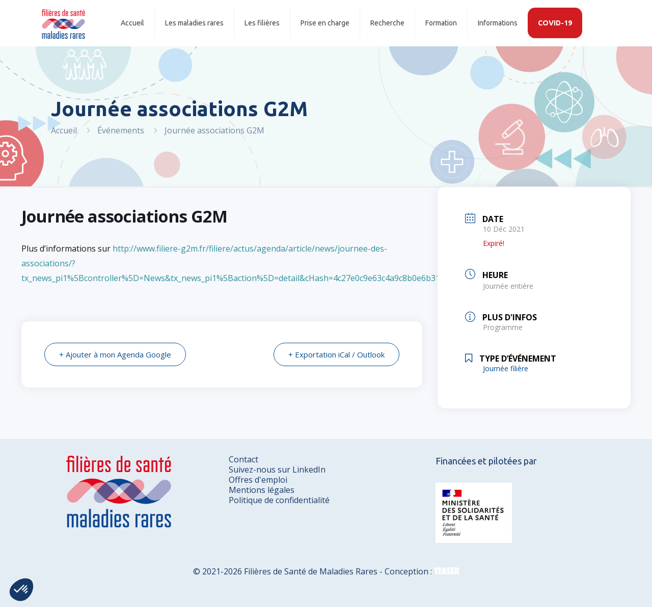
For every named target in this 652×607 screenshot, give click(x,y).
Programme (503, 327)
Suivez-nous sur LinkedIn (277, 469)
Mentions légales (261, 489)
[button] (21, 589)
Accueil (64, 130)
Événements (120, 130)
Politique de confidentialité (279, 500)
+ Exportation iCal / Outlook (336, 354)
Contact (243, 459)
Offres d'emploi (258, 479)
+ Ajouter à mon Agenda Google (115, 354)
